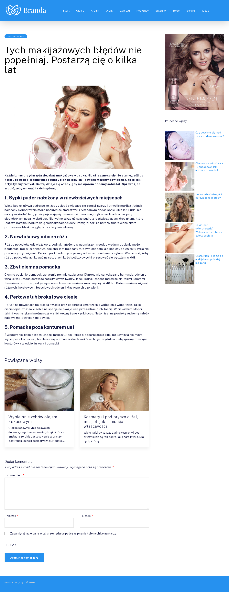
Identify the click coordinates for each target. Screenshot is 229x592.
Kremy (95, 10)
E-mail (87, 515)
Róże (176, 10)
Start (66, 10)
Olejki (109, 10)
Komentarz (15, 475)
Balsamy (161, 10)
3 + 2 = (11, 545)
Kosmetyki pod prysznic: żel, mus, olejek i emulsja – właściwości (111, 422)
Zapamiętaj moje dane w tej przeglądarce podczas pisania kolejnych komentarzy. (63, 533)
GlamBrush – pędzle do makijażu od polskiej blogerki (209, 259)
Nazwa (12, 515)
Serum (190, 10)
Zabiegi (125, 10)
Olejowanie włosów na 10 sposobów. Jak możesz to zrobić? (209, 167)
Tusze (205, 10)
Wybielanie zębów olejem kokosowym (32, 419)
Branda (9, 582)
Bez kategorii (15, 36)
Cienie (80, 10)
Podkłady (142, 10)
